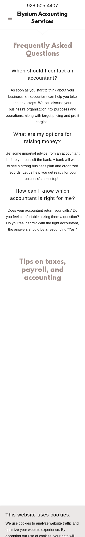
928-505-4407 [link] (42, 5)
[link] (42, 18)
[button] (11, 18)
